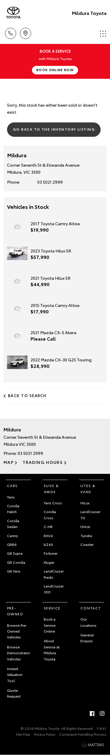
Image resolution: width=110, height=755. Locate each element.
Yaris (11, 496)
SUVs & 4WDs (51, 488)
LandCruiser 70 (90, 514)
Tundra (86, 535)
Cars (12, 485)
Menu (102, 33)
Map (8, 462)
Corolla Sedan (13, 523)
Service (52, 607)
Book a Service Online (49, 624)
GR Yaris (14, 570)
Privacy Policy (44, 734)
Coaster (87, 544)
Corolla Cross (50, 514)
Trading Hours (43, 462)
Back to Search (27, 395)
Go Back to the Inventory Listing (54, 129)
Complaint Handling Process (82, 734)
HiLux (84, 502)
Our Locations (88, 621)
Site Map (23, 734)
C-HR (48, 526)
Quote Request (14, 693)
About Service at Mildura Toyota (52, 649)
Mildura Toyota (89, 13)
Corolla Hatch (13, 508)
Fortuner (50, 553)
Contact (90, 607)
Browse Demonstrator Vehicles (18, 652)
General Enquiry (87, 637)
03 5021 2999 (50, 182)
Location (25, 32)
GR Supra (15, 553)
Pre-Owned (15, 610)
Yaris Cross (53, 502)
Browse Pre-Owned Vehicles (17, 631)
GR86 (12, 544)
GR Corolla (16, 562)
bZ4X (48, 544)
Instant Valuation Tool (15, 674)
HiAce (85, 526)
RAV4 (48, 535)
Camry (12, 535)
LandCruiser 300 (54, 588)
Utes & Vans (87, 488)
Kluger (49, 562)
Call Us (10, 32)
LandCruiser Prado (54, 573)
